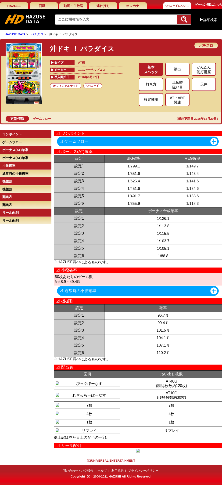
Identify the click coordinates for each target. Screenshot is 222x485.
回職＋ (44, 6)
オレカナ (132, 6)
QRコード (92, 85)
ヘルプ (102, 470)
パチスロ (37, 34)
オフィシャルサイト (65, 85)
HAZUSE (14, 6)
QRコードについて (177, 5)
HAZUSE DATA (15, 34)
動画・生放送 (73, 6)
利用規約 (117, 470)
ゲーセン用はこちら (208, 4)
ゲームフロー (42, 118)
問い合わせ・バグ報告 (78, 470)
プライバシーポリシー (143, 470)
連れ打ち (103, 6)
